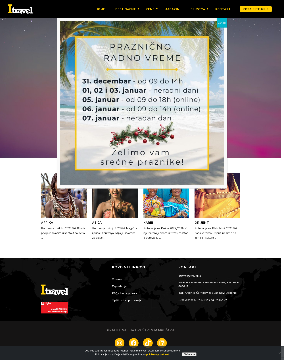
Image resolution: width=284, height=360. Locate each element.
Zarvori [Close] (222, 22)
